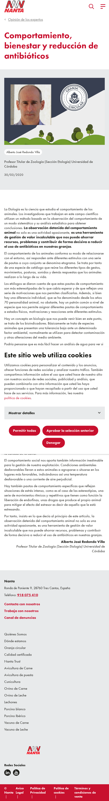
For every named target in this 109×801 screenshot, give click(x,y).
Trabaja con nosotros (21, 610)
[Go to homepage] (14, 6)
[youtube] (16, 772)
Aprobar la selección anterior (70, 430)
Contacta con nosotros (22, 604)
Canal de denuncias (20, 617)
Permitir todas (24, 430)
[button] (91, 6)
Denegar (53, 442)
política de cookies (17, 398)
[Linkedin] (7, 772)
